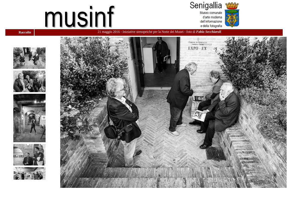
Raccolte (25, 32)
